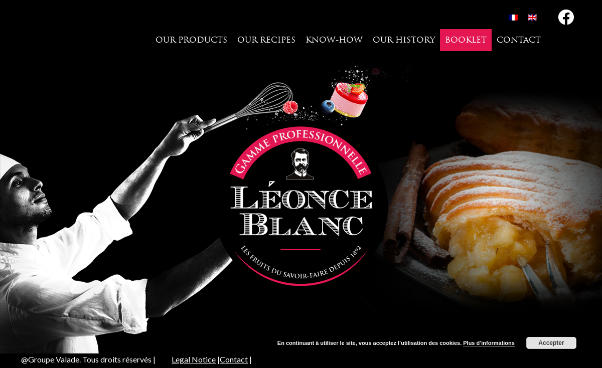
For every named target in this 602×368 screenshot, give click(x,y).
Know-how (334, 40)
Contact (519, 40)
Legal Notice (194, 359)
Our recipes (266, 40)
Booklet (466, 40)
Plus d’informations (489, 343)
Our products (191, 40)
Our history (404, 40)
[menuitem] (513, 17)
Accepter (551, 342)
